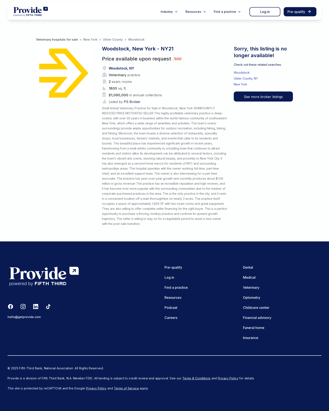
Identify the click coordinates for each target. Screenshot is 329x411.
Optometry (251, 297)
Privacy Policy (228, 378)
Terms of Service (126, 388)
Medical (249, 277)
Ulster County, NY (246, 78)
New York (90, 39)
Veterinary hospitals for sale (57, 39)
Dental (248, 267)
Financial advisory (257, 318)
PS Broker (132, 102)
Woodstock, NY (121, 68)
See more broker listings (263, 97)
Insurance (250, 338)
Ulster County (113, 39)
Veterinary (251, 287)
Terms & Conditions (196, 378)
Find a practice (176, 287)
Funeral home (253, 328)
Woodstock (136, 39)
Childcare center (256, 307)
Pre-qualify (173, 267)
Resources (172, 297)
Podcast (170, 307)
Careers (170, 318)
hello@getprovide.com (24, 317)
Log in (265, 12)
